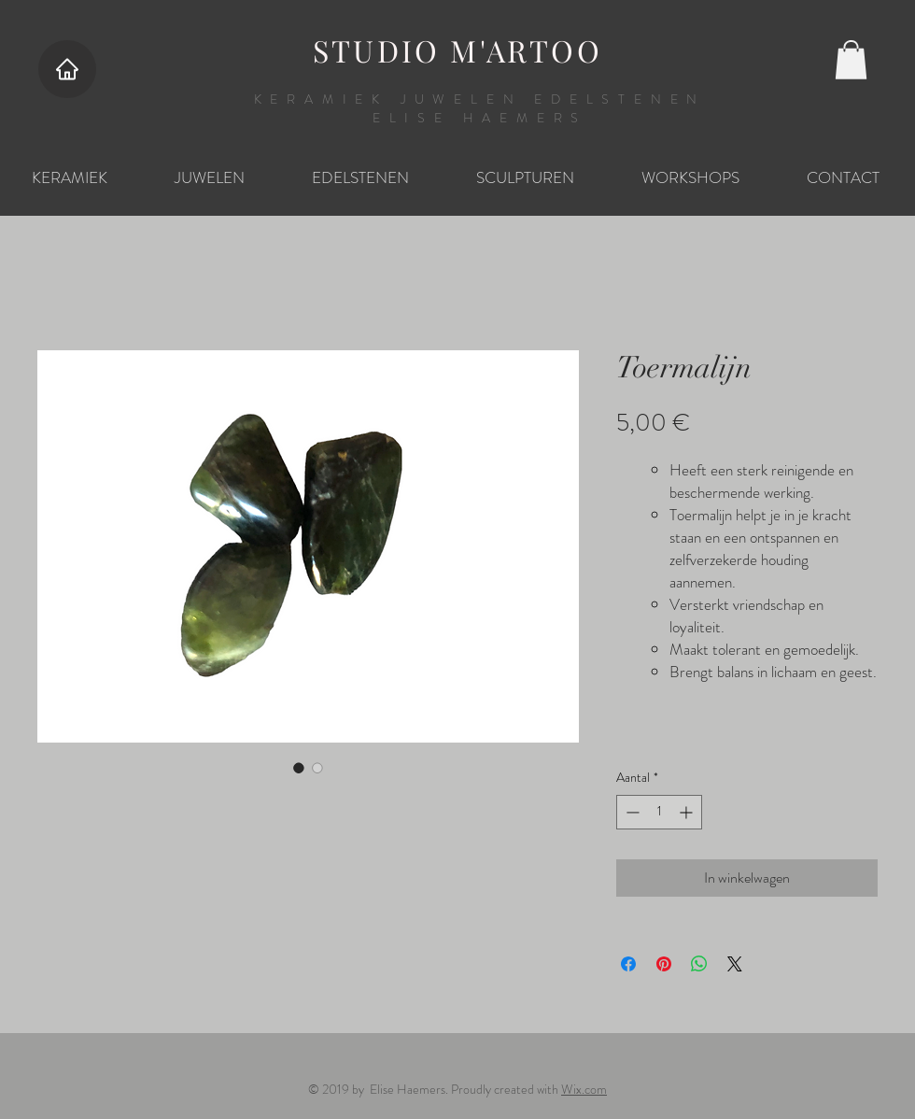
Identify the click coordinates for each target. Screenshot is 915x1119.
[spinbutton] (659, 812)
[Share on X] (735, 964)
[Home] (67, 69)
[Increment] (687, 812)
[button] (851, 59)
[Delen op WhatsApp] (699, 964)
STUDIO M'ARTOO (457, 50)
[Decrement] (630, 812)
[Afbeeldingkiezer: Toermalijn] (298, 767)
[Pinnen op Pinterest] (664, 964)
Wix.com (584, 1089)
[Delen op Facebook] (628, 964)
